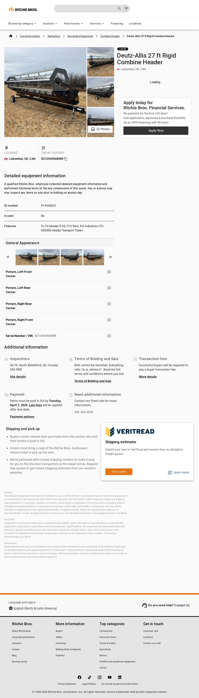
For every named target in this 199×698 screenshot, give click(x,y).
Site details (18, 377)
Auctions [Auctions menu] (51, 23)
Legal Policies (89, 683)
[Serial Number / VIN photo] (109, 336)
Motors (103, 655)
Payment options (22, 417)
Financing (117, 23)
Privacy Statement (67, 683)
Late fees (35, 405)
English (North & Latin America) (35, 608)
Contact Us (182, 605)
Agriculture (105, 649)
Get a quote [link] (118, 471)
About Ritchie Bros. (21, 631)
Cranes (103, 667)
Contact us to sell (152, 643)
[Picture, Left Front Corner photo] (109, 271)
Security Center (19, 661)
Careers (16, 649)
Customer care (150, 631)
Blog (14, 655)
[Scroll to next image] (110, 257)
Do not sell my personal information (120, 683)
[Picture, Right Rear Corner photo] (109, 304)
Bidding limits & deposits (68, 649)
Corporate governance (23, 637)
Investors (16, 643)
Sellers (59, 637)
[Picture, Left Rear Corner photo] (109, 288)
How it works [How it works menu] (74, 23)
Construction (106, 631)
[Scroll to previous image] (8, 257)
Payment (60, 655)
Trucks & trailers (108, 643)
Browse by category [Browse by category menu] (23, 23)
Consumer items (108, 637)
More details (148, 377)
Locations (135, 23)
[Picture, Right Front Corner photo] (109, 320)
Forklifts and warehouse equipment (117, 661)
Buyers (59, 631)
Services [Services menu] (97, 23)
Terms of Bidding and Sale (92, 381)
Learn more (178, 472)
